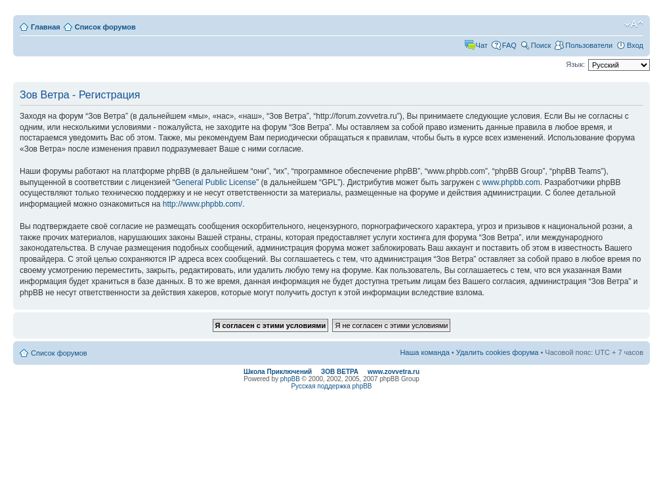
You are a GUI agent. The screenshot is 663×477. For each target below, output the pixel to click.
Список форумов (105, 27)
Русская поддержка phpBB (331, 386)
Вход (635, 45)
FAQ (509, 45)
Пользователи (588, 45)
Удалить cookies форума (497, 352)
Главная (45, 27)
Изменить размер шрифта (633, 24)
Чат (482, 45)
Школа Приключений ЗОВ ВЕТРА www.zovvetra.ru (331, 371)
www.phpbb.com (511, 182)
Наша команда (424, 352)
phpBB (290, 379)
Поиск (541, 45)
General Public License (215, 182)
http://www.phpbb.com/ (202, 204)
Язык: (575, 64)
